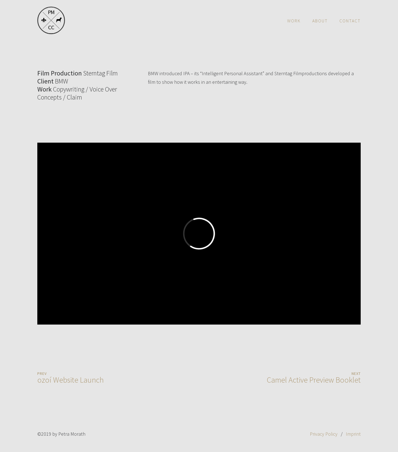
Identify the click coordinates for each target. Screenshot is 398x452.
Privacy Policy (323, 434)
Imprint (353, 434)
